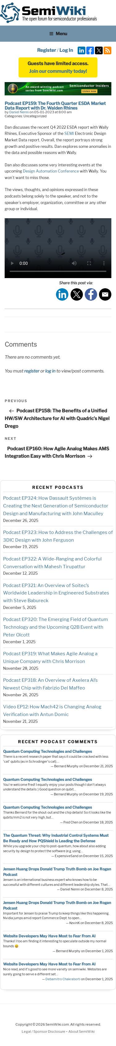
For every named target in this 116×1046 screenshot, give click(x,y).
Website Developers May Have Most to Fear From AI (49, 936)
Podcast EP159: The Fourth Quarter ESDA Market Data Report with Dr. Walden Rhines (55, 105)
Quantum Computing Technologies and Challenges (47, 751)
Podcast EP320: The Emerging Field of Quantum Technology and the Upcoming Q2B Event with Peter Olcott (55, 627)
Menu (58, 33)
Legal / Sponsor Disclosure (44, 1031)
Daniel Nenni (19, 112)
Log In (66, 50)
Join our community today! (58, 71)
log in (50, 370)
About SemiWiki (81, 1031)
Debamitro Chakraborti (62, 979)
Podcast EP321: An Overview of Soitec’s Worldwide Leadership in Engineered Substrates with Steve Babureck (56, 593)
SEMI (69, 133)
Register (46, 50)
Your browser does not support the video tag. (58, 248)
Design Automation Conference (51, 171)
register (31, 370)
